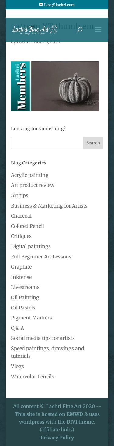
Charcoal (21, 216)
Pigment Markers (31, 318)
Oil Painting (25, 297)
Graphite (21, 267)
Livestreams (25, 287)
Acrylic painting (30, 175)
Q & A (17, 328)
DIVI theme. (81, 422)
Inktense (21, 277)
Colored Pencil (27, 226)
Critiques (21, 236)
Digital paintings (31, 246)
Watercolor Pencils (32, 376)
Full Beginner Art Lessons (41, 257)
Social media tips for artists (43, 338)
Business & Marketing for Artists (49, 206)
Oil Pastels (23, 308)
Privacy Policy (57, 437)
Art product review (32, 185)
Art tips (19, 195)
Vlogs (17, 366)
